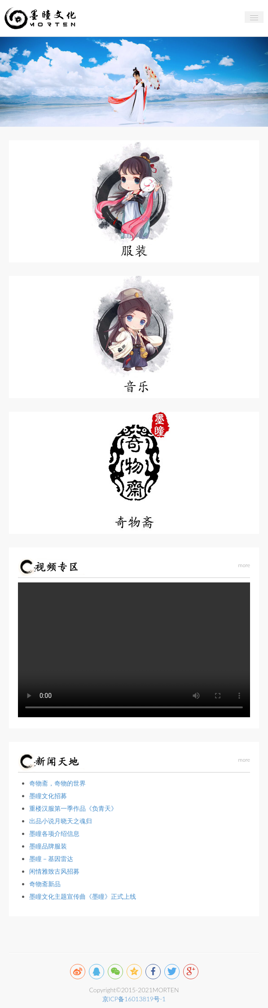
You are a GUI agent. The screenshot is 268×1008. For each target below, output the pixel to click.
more (244, 565)
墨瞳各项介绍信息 (54, 833)
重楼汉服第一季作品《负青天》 (73, 808)
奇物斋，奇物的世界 (57, 783)
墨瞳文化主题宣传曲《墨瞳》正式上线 (82, 896)
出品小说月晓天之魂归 (60, 821)
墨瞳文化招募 (48, 795)
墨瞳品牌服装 (48, 846)
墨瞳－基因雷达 (51, 858)
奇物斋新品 (45, 884)
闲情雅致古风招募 (54, 871)
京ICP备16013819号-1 (134, 999)
